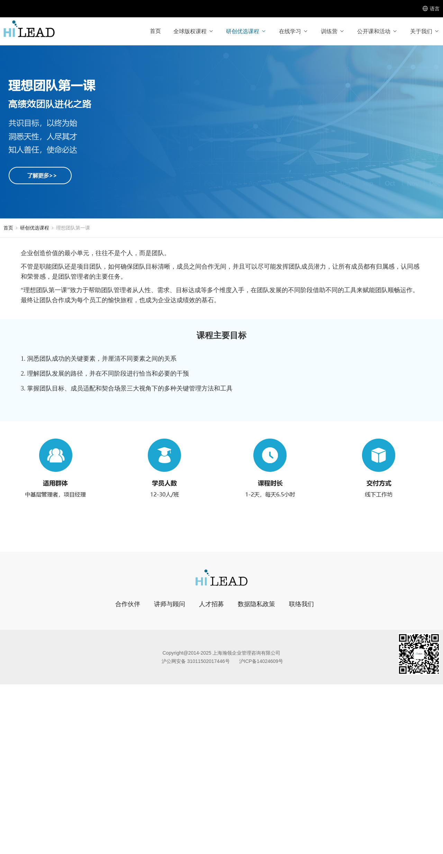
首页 (155, 31)
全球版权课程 (193, 31)
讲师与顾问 (169, 604)
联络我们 (301, 604)
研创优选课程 (246, 31)
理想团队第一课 (73, 228)
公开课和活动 (377, 31)
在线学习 (293, 31)
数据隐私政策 (256, 604)
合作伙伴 (127, 604)
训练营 (333, 31)
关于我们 (425, 31)
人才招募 (211, 604)
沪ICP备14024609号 (261, 661)
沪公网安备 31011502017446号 (196, 661)
